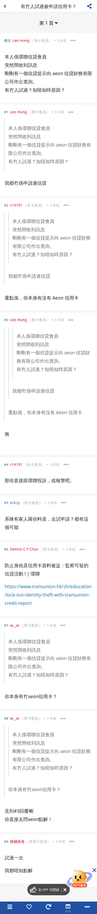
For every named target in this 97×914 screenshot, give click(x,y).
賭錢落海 (17, 841)
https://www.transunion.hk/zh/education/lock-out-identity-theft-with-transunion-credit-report (48, 594)
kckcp (15, 502)
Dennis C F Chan (24, 549)
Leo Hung (20, 40)
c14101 (16, 205)
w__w (14, 625)
